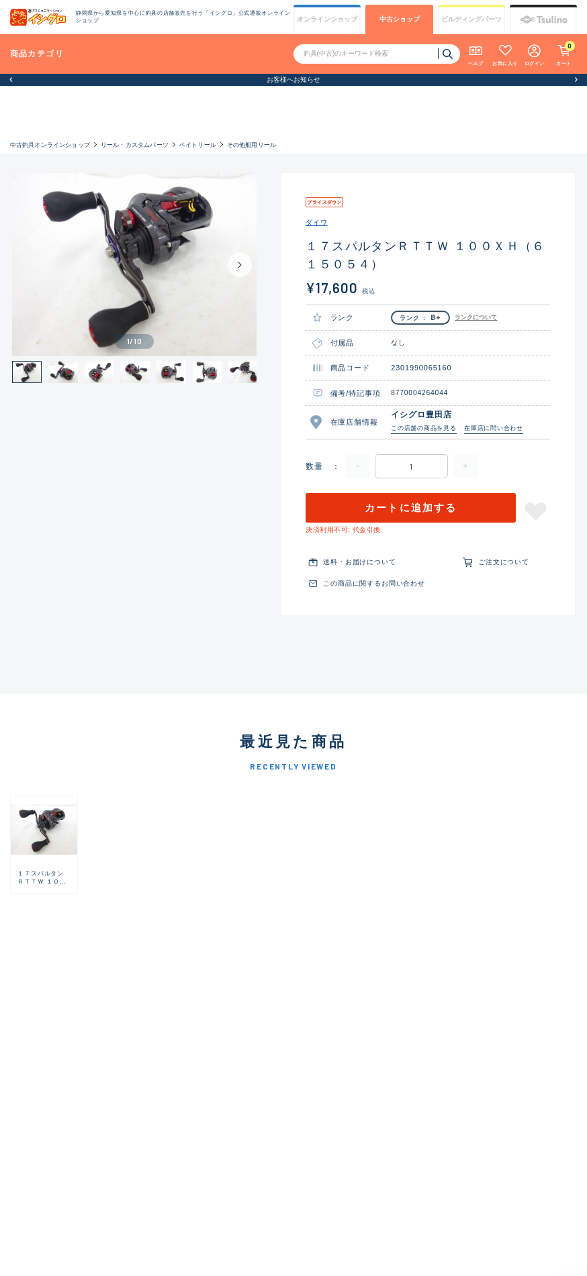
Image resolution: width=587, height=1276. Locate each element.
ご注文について (503, 562)
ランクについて (476, 317)
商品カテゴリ (37, 53)
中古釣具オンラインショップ (50, 144)
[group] (44, 845)
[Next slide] (240, 264)
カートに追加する (411, 507)
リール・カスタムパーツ (135, 144)
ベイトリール (197, 144)
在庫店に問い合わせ (493, 427)
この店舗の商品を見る (424, 427)
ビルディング (471, 19)
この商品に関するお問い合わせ (373, 583)
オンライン (327, 19)
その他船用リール (252, 144)
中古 (399, 19)
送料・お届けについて (359, 562)
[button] (11, 80)
